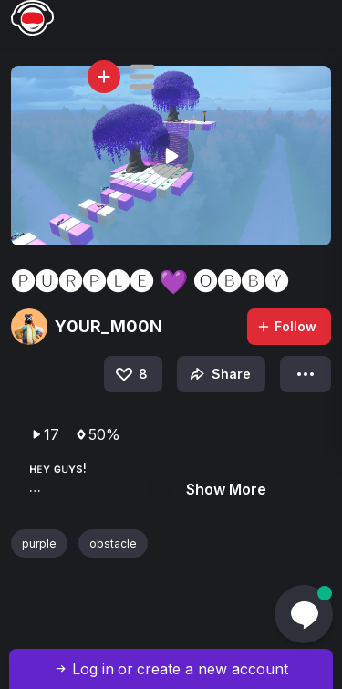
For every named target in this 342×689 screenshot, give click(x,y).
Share (218, 374)
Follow (286, 326)
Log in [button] (93, 669)
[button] (142, 76)
